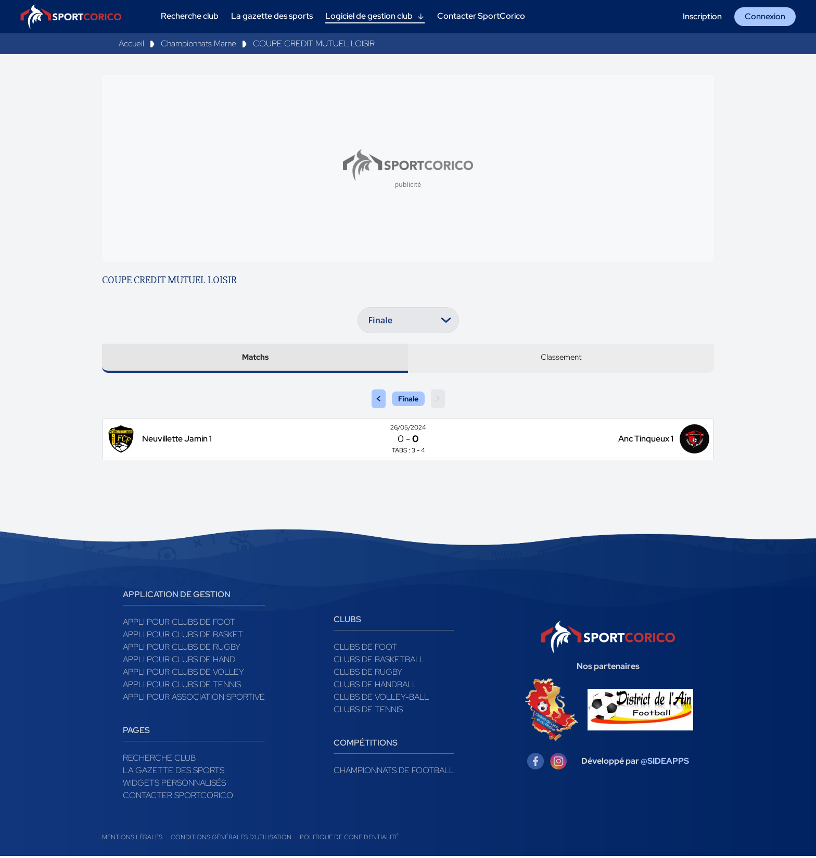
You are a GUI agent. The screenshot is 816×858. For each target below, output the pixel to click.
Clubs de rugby (368, 673)
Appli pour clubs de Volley (183, 673)
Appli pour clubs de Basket (183, 636)
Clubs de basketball (379, 661)
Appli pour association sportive (194, 698)
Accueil (131, 43)
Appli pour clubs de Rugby (181, 649)
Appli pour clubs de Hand (179, 661)
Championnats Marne (198, 43)
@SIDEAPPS (665, 763)
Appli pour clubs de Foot (179, 624)
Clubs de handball (375, 686)
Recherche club (159, 759)
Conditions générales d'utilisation (231, 839)
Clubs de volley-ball (381, 698)
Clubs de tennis (368, 711)
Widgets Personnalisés (174, 784)
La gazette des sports (173, 772)
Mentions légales (132, 839)
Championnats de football (394, 772)
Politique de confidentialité (349, 839)
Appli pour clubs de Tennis (182, 686)
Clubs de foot (365, 649)
